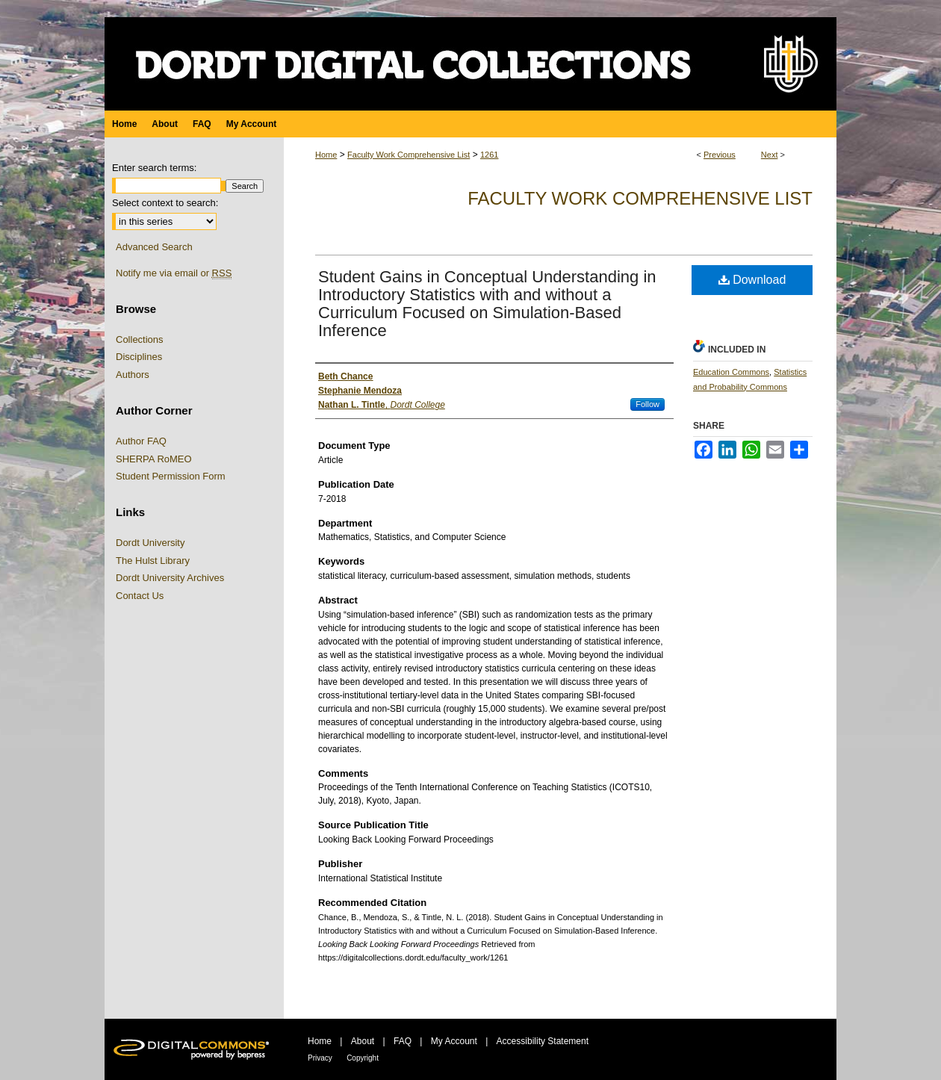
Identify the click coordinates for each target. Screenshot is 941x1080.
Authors (132, 374)
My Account (454, 1041)
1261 (489, 154)
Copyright (363, 1058)
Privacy (320, 1058)
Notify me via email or (174, 273)
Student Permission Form (171, 476)
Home (326, 154)
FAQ (403, 1041)
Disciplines (139, 356)
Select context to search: (165, 202)
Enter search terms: (154, 167)
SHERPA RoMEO (154, 459)
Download (752, 279)
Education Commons (731, 371)
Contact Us (140, 595)
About (362, 1041)
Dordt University (150, 542)
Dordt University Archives (170, 577)
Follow (647, 404)
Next (769, 154)
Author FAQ (141, 441)
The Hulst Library (153, 560)
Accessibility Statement (542, 1041)
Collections (140, 339)
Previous (720, 154)
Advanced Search (154, 246)
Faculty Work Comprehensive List (408, 154)
